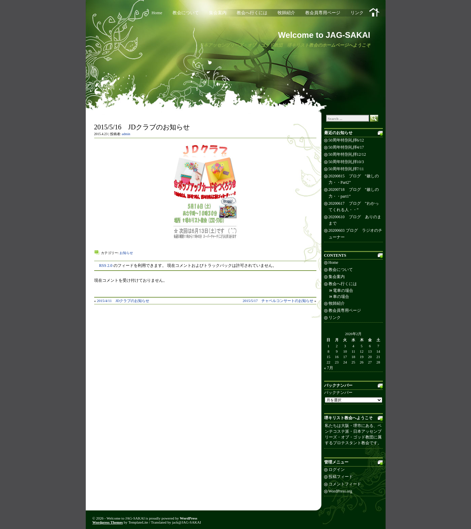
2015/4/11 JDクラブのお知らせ (123, 301)
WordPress (189, 518)
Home (157, 12)
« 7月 (328, 368)
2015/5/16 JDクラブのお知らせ (142, 127)
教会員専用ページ (322, 12)
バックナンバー (338, 392)
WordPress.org (340, 491)
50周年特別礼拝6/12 (346, 140)
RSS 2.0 (105, 265)
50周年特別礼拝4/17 (346, 147)
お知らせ (126, 253)
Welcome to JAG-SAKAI (324, 35)
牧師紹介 (286, 12)
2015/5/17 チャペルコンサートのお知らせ (278, 301)
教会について (186, 12)
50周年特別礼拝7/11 (346, 169)
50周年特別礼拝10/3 (346, 161)
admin (126, 134)
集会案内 (218, 12)
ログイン (337, 469)
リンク (357, 12)
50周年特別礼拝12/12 (347, 154)
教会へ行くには (252, 12)
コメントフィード (345, 484)
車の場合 (341, 296)
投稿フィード (341, 476)
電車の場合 (343, 290)
